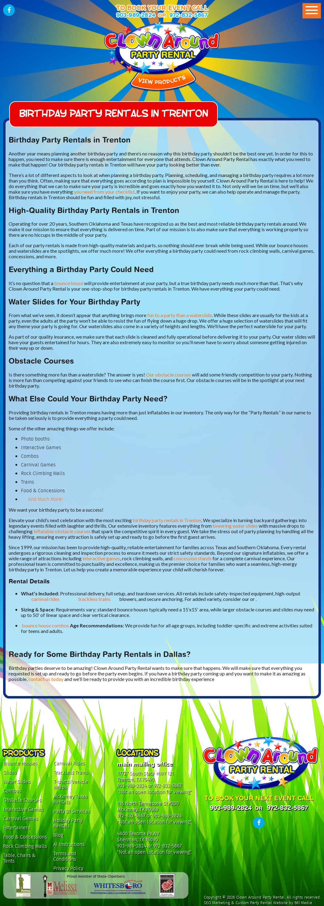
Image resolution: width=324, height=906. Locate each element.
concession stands (192, 558)
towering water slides (235, 526)
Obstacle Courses (22, 799)
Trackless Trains (70, 772)
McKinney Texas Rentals (70, 799)
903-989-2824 (135, 15)
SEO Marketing (217, 903)
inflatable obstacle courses (62, 531)
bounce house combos (45, 625)
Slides (9, 772)
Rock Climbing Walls (25, 846)
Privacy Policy (68, 868)
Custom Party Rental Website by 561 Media (274, 903)
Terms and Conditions (64, 856)
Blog (58, 835)
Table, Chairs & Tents (19, 858)
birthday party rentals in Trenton (167, 520)
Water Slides (16, 781)
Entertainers (16, 827)
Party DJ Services (71, 811)
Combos (12, 790)
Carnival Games (20, 818)
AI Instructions (68, 844)
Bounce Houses (20, 763)
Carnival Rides (68, 763)
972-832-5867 (188, 15)
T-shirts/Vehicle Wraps (70, 784)
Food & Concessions (25, 836)
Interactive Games (23, 809)
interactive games (101, 558)
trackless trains (94, 599)
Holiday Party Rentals (67, 823)
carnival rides (45, 599)
